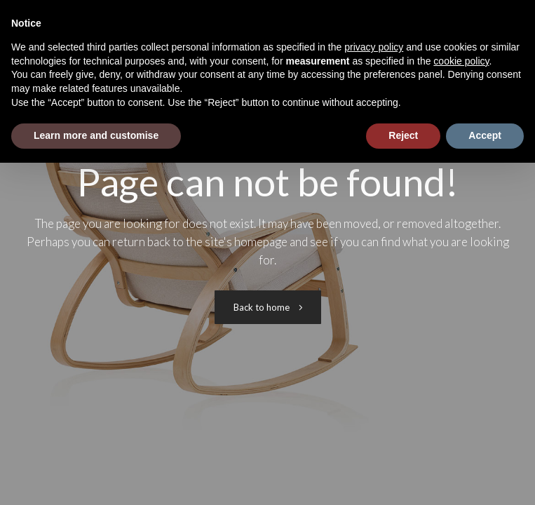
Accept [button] (484, 135)
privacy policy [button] (373, 47)
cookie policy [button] (461, 61)
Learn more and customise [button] (96, 135)
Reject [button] (403, 135)
